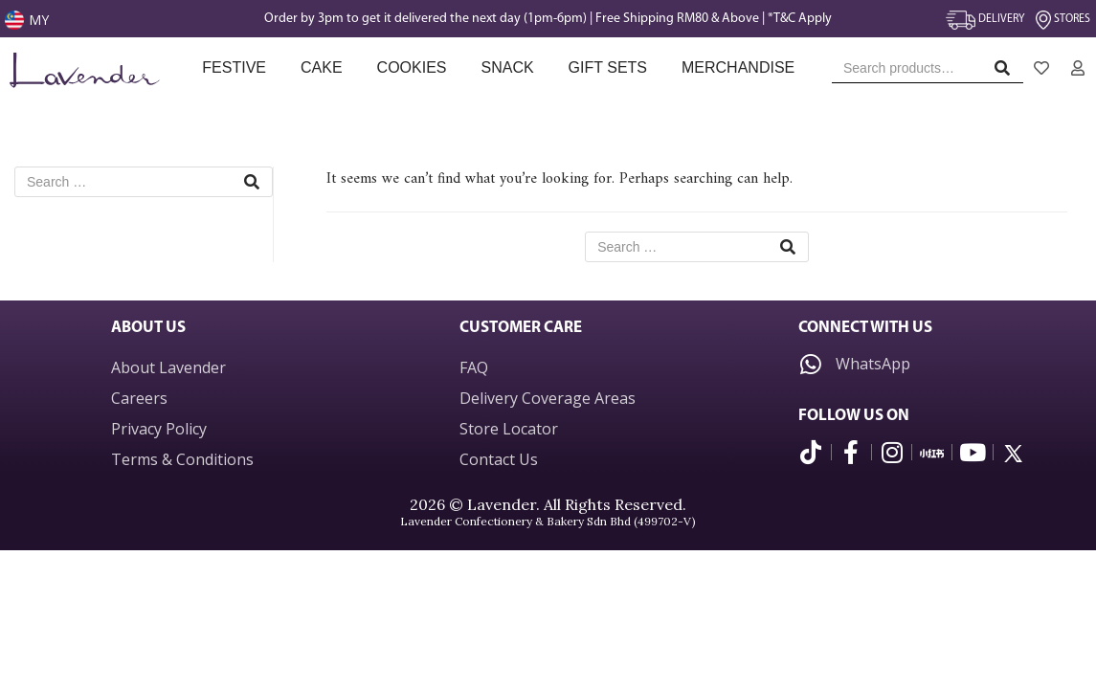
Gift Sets (608, 67)
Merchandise (740, 67)
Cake (322, 67)
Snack (507, 67)
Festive (234, 67)
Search (1007, 72)
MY (39, 20)
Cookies (412, 67)
